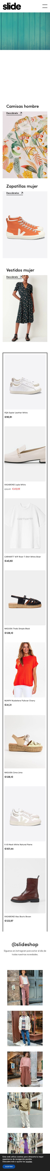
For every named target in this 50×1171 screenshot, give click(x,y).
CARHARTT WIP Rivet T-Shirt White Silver (22, 557)
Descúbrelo (14, 112)
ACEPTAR (9, 1167)
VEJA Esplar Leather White (16, 413)
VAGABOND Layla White (15, 485)
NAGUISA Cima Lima (13, 773)
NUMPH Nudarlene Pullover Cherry (19, 701)
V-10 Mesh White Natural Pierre (18, 845)
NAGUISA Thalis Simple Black (17, 629)
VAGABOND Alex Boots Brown (17, 917)
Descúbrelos (14, 199)
